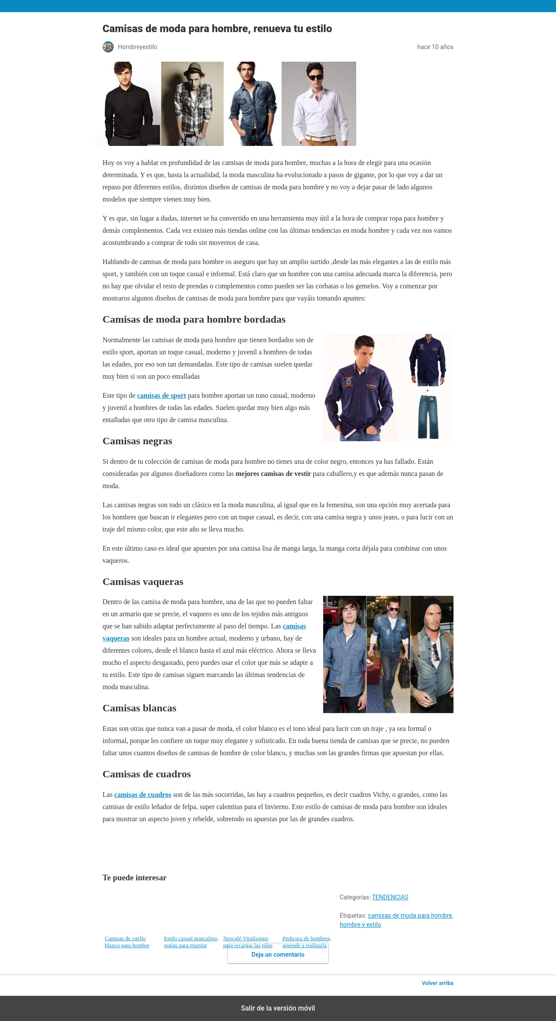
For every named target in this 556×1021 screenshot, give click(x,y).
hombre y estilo (360, 924)
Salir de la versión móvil (278, 1008)
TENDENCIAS (390, 897)
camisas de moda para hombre (410, 915)
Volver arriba (437, 983)
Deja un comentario (278, 954)
